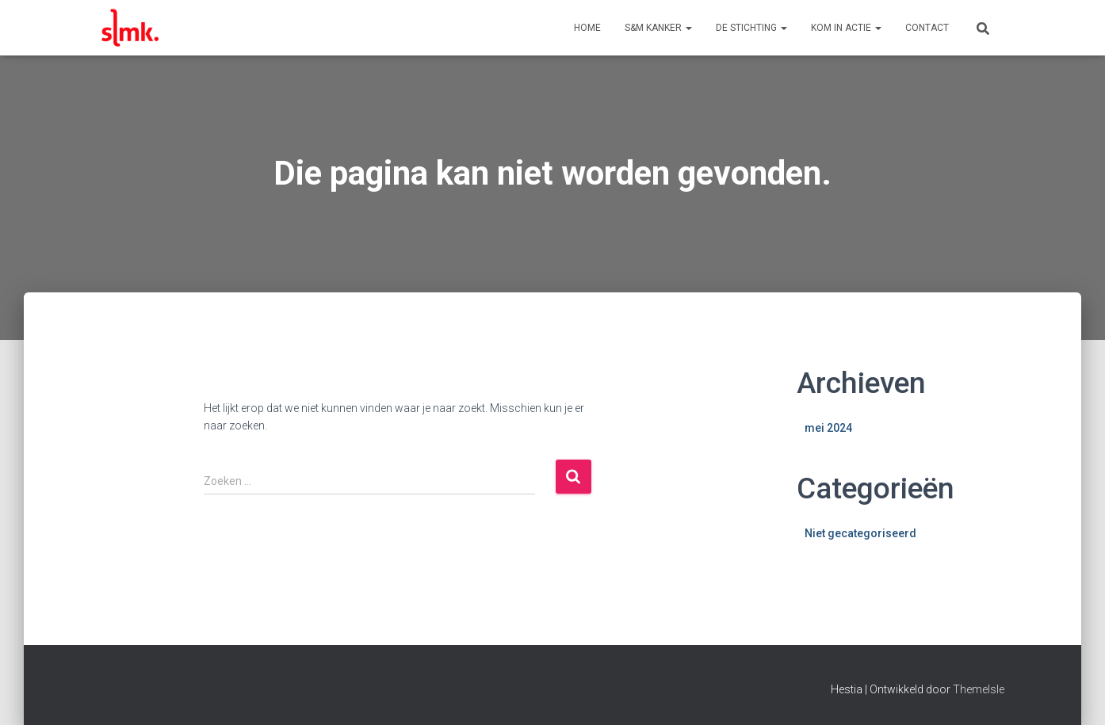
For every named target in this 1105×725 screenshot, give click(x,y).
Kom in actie (846, 27)
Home (587, 27)
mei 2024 (828, 428)
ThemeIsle (978, 689)
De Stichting (751, 27)
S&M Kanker (658, 27)
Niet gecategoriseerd (860, 533)
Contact (927, 27)
